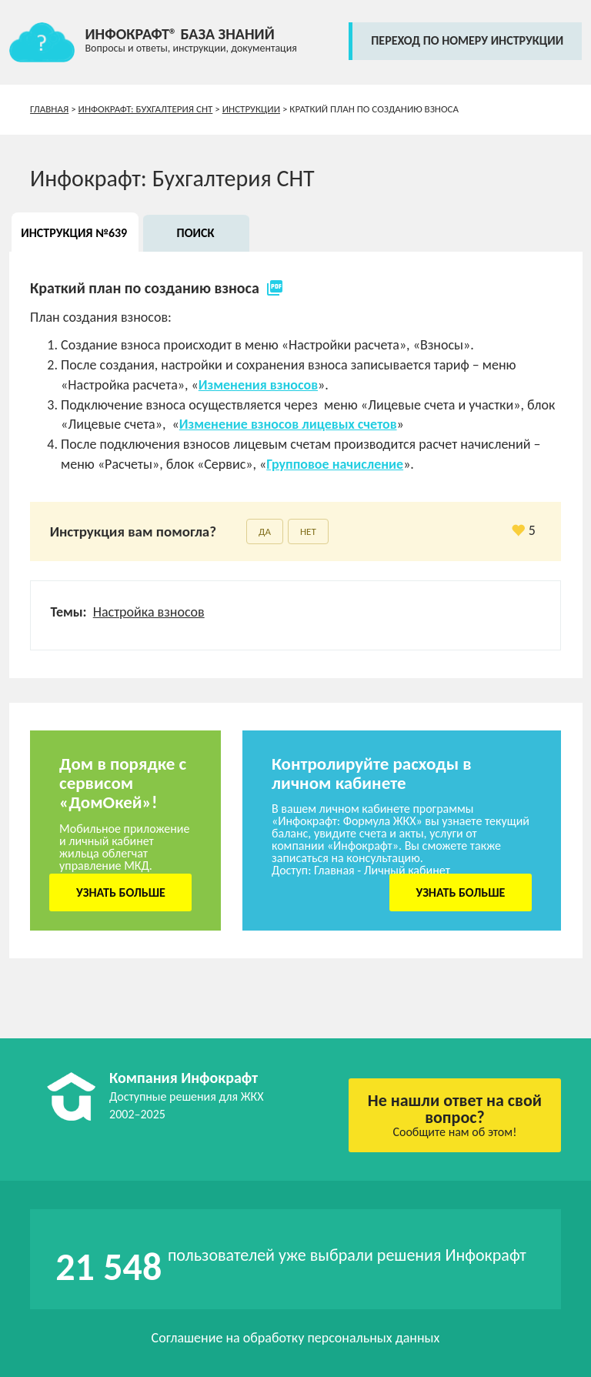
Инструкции (251, 109)
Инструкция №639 (74, 233)
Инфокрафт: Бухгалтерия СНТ (145, 109)
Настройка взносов (149, 611)
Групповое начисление (334, 464)
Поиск (196, 233)
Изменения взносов (258, 384)
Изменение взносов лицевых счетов (288, 424)
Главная (49, 109)
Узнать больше (120, 892)
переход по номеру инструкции (467, 40)
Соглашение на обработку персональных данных (296, 1337)
